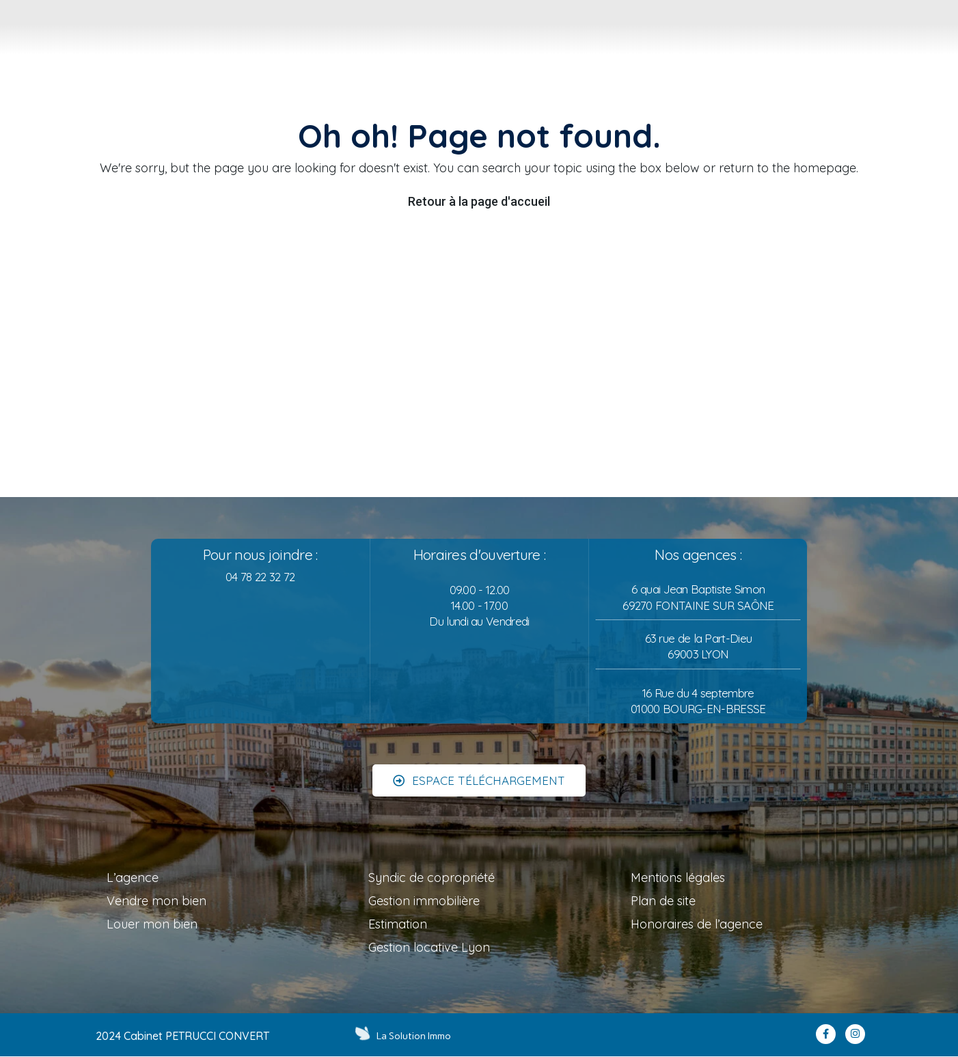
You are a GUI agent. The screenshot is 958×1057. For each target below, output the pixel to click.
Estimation (397, 924)
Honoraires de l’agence (697, 924)
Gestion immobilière (424, 901)
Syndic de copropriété (431, 877)
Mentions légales (678, 877)
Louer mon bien (152, 924)
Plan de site (663, 901)
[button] (479, 769)
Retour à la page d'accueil (479, 201)
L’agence (133, 877)
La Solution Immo (415, 1036)
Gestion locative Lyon (429, 947)
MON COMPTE (922, 56)
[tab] (381, 37)
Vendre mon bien (156, 901)
